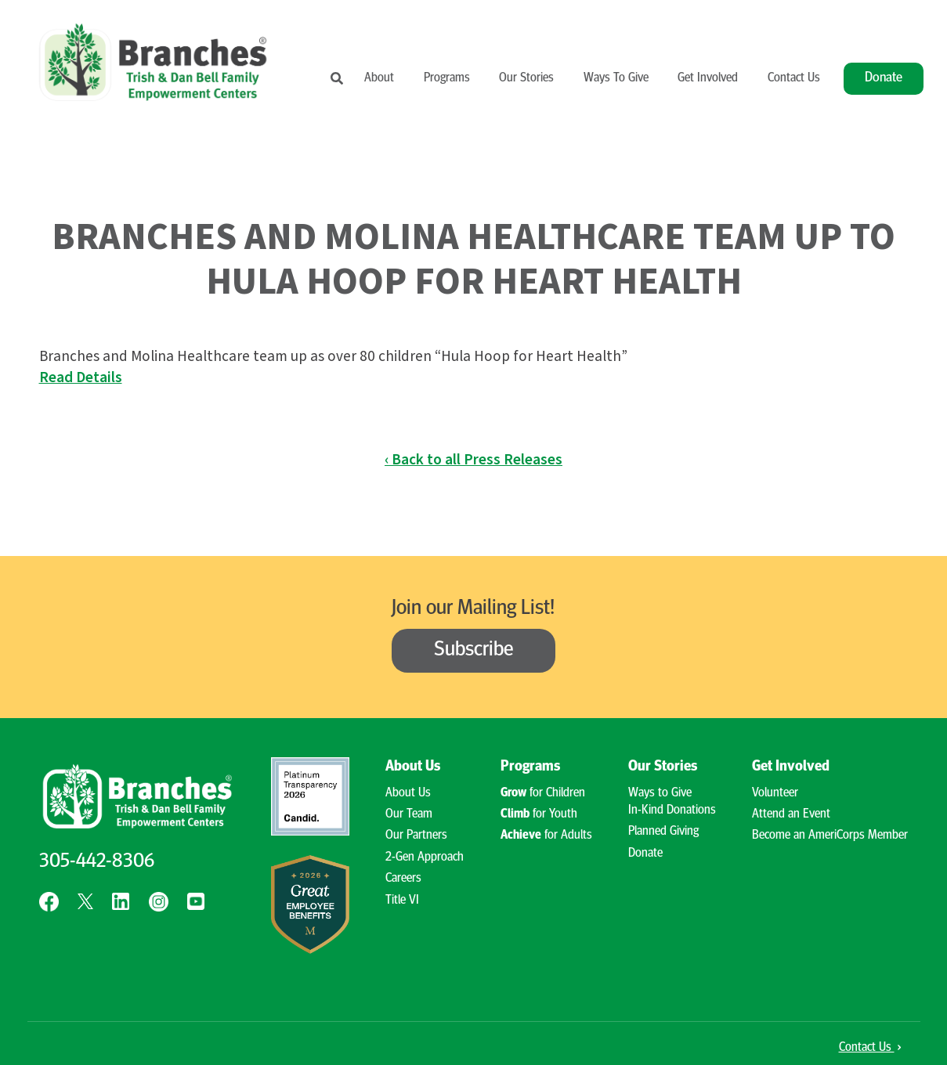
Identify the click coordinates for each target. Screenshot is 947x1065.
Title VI (402, 900)
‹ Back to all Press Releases (473, 460)
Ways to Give (660, 793)
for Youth (539, 814)
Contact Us (794, 78)
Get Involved (708, 78)
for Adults (546, 835)
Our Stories (526, 78)
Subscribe (474, 650)
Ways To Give (616, 78)
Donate (883, 78)
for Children (543, 793)
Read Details (80, 377)
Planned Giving (663, 831)
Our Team (408, 814)
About (379, 78)
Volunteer (775, 793)
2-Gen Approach (424, 857)
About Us (412, 767)
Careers (403, 878)
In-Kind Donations (672, 810)
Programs (447, 78)
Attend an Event (791, 814)
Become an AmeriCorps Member (830, 835)
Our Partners (416, 835)
